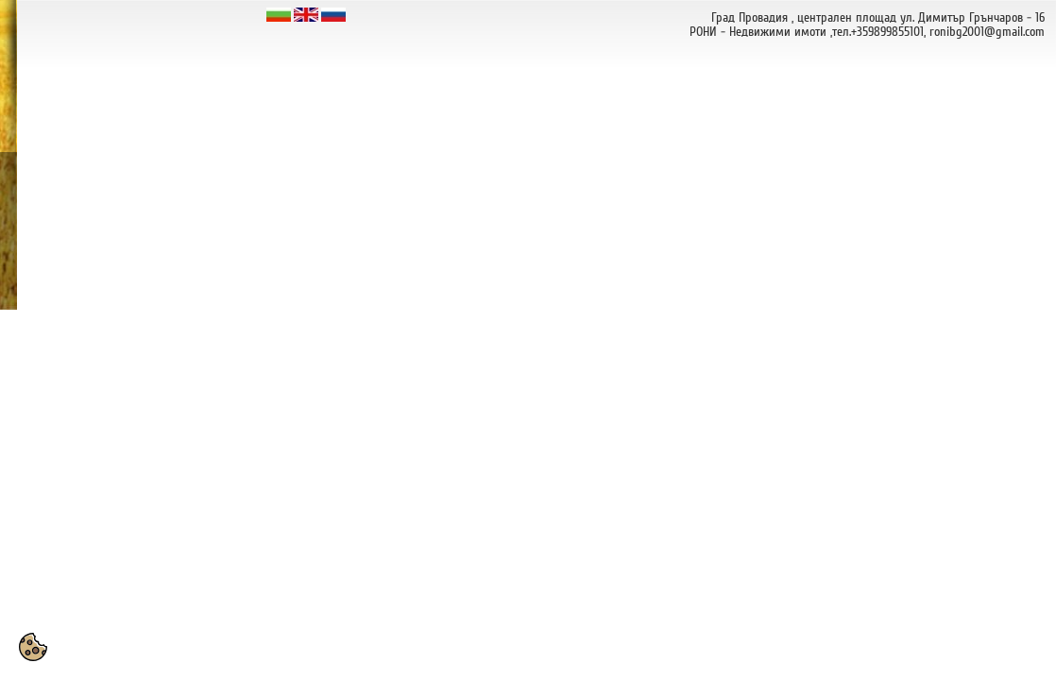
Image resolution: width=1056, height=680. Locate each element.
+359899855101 (887, 32)
